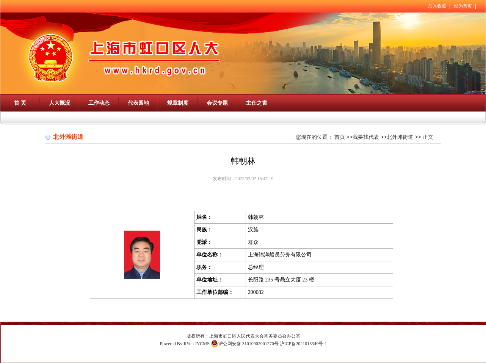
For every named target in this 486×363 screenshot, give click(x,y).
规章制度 (177, 103)
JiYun (188, 343)
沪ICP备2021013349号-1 (303, 343)
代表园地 (138, 103)
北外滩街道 (400, 137)
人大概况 (59, 103)
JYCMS (202, 343)
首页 (339, 137)
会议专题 (217, 103)
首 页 (20, 103)
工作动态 (99, 103)
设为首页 (463, 6)
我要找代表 (366, 137)
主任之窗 (256, 103)
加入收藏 (437, 6)
